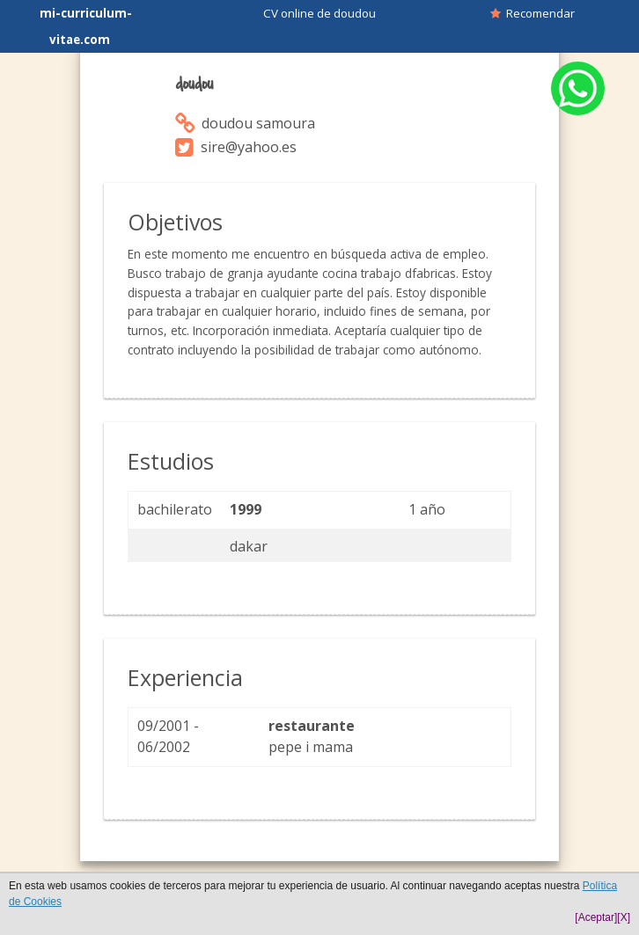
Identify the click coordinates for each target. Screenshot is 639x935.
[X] (623, 917)
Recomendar (532, 13)
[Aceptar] (596, 917)
